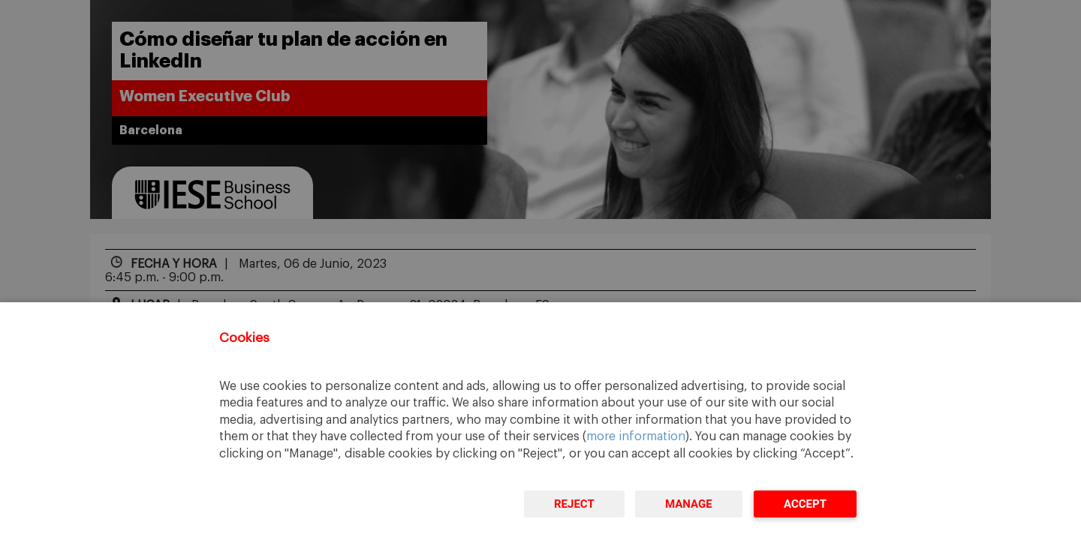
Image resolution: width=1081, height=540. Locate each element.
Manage (688, 504)
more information (635, 436)
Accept (805, 504)
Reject (574, 504)
